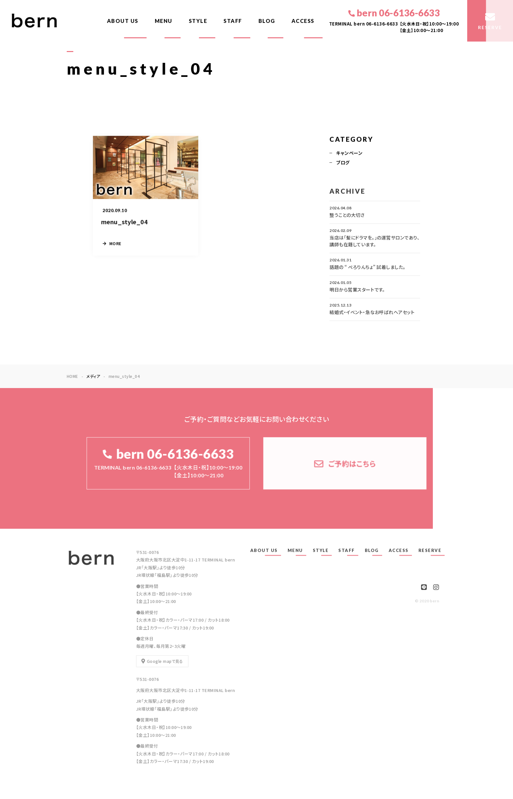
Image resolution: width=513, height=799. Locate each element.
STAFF (232, 21)
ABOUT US (122, 21)
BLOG (266, 21)
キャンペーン (349, 153)
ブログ (342, 163)
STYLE (198, 21)
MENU (163, 21)
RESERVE (430, 550)
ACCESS (303, 21)
